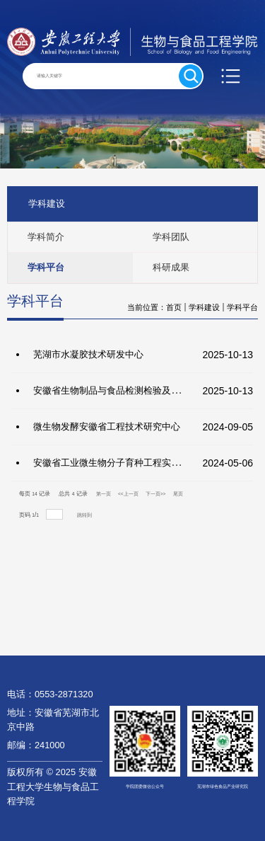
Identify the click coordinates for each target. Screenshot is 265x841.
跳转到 (85, 515)
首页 (174, 307)
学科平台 (242, 307)
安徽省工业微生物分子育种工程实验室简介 (120, 462)
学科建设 (204, 307)
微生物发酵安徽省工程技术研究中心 (106, 426)
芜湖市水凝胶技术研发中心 (88, 354)
